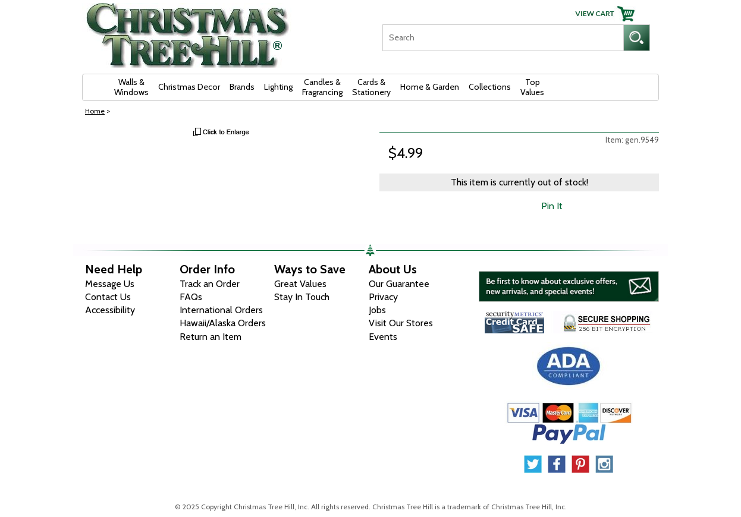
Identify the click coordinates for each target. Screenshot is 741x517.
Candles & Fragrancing (322, 87)
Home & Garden (429, 86)
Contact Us (108, 296)
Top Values (532, 87)
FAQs (191, 296)
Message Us (109, 283)
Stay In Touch (301, 296)
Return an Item (210, 336)
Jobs (377, 310)
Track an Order (210, 283)
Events (383, 336)
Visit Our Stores (401, 323)
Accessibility (110, 310)
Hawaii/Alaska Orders (223, 323)
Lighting (278, 86)
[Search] (502, 37)
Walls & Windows (131, 87)
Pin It (552, 206)
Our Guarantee (399, 283)
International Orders (221, 310)
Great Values (300, 283)
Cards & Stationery (371, 87)
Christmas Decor (189, 86)
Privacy (383, 296)
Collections (490, 86)
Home (95, 110)
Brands (242, 86)
